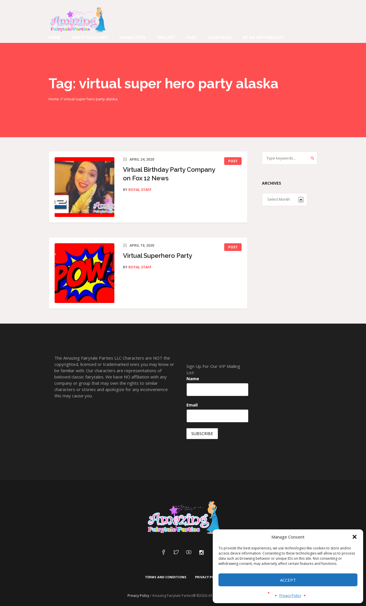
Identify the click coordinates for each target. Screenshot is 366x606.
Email (192, 405)
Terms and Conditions (165, 577)
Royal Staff (140, 189)
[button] (354, 537)
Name (192, 378)
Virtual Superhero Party (157, 255)
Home (54, 98)
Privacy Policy (290, 595)
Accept (288, 580)
